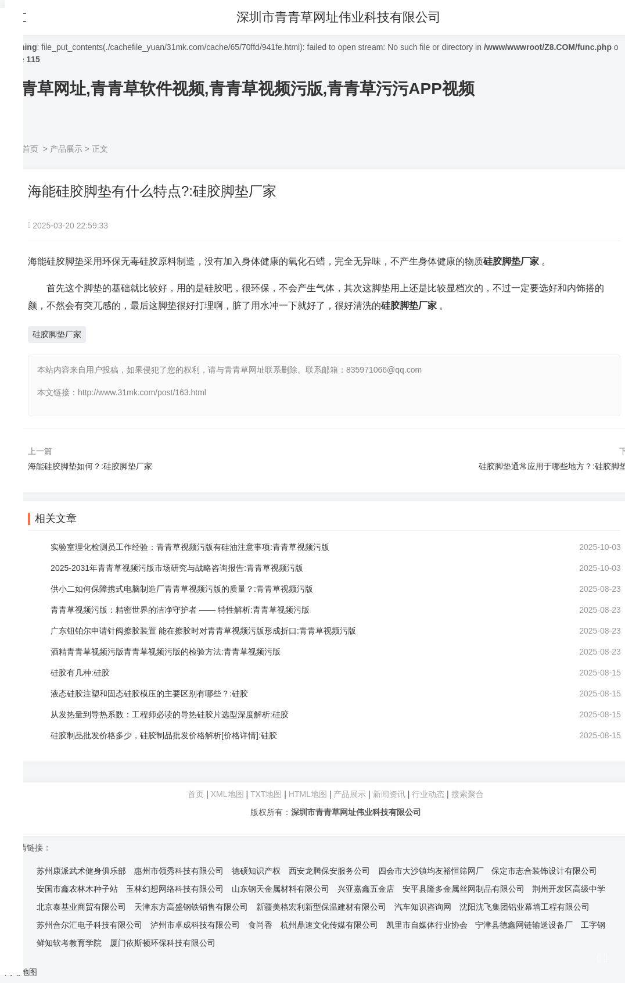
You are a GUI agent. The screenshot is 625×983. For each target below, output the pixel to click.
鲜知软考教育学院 (69, 943)
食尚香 (260, 925)
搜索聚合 (467, 794)
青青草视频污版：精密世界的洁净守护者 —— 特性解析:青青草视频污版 (180, 609)
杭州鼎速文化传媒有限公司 (329, 925)
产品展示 (66, 148)
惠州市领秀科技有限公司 (179, 870)
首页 (30, 148)
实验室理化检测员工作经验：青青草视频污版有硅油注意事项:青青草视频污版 (190, 547)
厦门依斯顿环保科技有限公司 (162, 943)
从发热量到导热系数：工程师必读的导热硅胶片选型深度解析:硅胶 (170, 714)
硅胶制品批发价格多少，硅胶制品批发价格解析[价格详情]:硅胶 (164, 735)
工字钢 (593, 925)
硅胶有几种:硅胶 (80, 672)
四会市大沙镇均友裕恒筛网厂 (431, 870)
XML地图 (227, 794)
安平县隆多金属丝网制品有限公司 (464, 888)
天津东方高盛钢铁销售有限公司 (191, 906)
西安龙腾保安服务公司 (329, 870)
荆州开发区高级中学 (568, 888)
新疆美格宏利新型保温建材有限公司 (321, 906)
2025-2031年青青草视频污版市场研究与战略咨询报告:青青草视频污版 (177, 568)
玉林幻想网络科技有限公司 (175, 888)
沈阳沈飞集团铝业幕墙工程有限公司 (524, 906)
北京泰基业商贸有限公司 (81, 906)
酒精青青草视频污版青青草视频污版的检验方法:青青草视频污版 (166, 651)
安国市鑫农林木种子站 (77, 888)
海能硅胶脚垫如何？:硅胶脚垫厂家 (90, 466)
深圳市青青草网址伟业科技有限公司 (340, 17)
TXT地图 (266, 794)
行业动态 (428, 794)
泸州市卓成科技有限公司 (195, 925)
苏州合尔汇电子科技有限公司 (89, 925)
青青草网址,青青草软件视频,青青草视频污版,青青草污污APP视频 (240, 89)
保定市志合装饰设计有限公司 (544, 870)
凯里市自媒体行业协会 (427, 925)
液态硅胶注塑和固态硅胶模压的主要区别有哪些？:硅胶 (150, 693)
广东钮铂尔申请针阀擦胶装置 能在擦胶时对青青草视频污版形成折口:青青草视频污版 (204, 630)
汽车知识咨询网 (422, 906)
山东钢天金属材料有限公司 (280, 888)
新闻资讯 (389, 794)
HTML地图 (308, 794)
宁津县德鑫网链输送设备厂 (524, 925)
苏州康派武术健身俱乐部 (81, 870)
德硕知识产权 (256, 870)
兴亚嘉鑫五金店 (365, 888)
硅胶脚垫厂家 (57, 334)
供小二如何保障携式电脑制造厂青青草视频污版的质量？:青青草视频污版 (182, 589)
